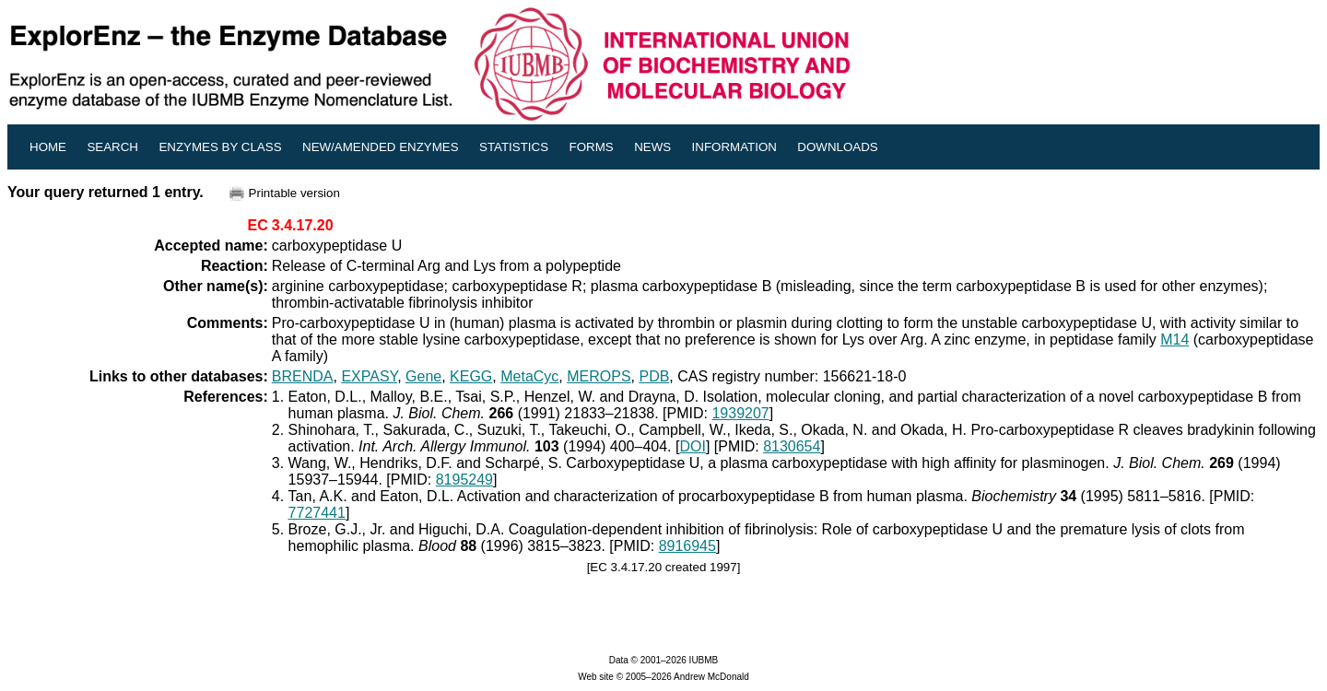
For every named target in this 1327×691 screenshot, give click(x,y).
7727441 (317, 513)
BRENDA (303, 376)
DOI (692, 446)
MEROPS (598, 376)
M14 (1174, 339)
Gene (423, 376)
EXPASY (369, 376)
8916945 (687, 546)
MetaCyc (529, 376)
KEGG (471, 376)
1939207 (740, 413)
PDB (654, 376)
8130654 (791, 446)
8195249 (464, 479)
